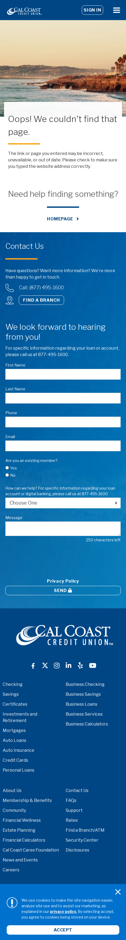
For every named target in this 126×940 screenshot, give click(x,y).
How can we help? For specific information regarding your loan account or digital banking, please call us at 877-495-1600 (60, 491)
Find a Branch (41, 300)
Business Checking (85, 684)
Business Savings (83, 694)
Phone (11, 412)
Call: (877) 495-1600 (41, 287)
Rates (72, 820)
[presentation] (46, 559)
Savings (11, 694)
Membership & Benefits (27, 800)
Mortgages (14, 730)
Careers (11, 869)
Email (10, 436)
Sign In (92, 10)
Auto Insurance (18, 750)
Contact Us (77, 790)
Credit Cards (15, 760)
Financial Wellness (22, 820)
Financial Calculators (24, 840)
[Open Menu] (117, 10)
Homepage (60, 218)
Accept (63, 929)
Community (14, 810)
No (13, 475)
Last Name (15, 389)
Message (14, 517)
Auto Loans (14, 740)
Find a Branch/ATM (85, 830)
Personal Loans (18, 770)
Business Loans (81, 704)
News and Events (20, 860)
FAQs (71, 800)
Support (74, 810)
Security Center (82, 840)
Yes (13, 468)
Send (63, 590)
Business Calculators (87, 724)
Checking (13, 684)
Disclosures (77, 850)
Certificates (15, 704)
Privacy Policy (63, 581)
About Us (12, 790)
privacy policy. (63, 911)
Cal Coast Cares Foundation (31, 850)
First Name (15, 365)
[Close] (118, 892)
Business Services (84, 714)
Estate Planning (19, 830)
